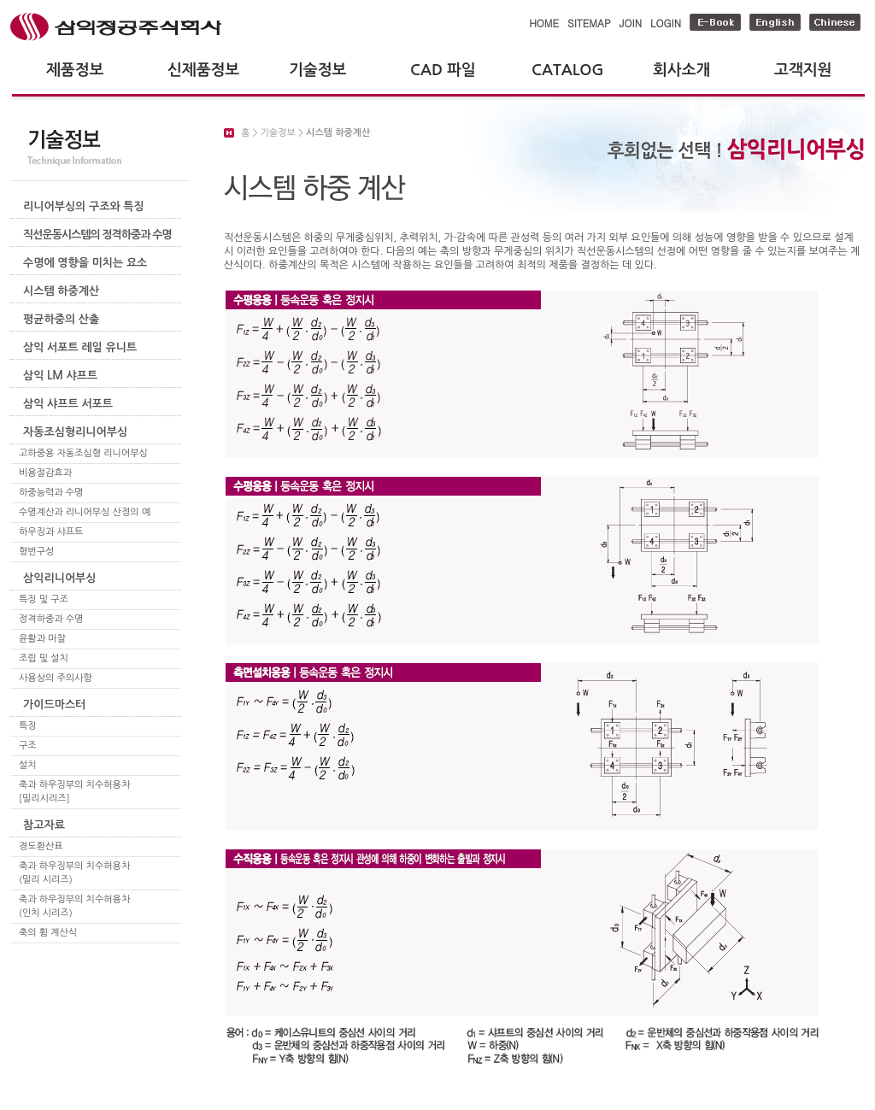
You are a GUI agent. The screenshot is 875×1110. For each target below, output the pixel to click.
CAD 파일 (443, 70)
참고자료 (44, 825)
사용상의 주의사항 (55, 678)
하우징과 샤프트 (51, 532)
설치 (28, 765)
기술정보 (317, 70)
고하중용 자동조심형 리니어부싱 (83, 453)
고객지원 (802, 70)
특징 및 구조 (43, 599)
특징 (28, 726)
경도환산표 (41, 846)
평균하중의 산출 (61, 319)
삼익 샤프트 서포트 (68, 403)
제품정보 (74, 70)
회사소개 (681, 70)
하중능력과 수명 (51, 492)
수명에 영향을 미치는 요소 (85, 262)
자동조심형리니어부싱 (75, 432)
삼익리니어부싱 (60, 578)
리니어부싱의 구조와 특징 (83, 206)
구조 (28, 745)
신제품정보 (203, 70)
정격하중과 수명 (51, 619)
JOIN (631, 22)
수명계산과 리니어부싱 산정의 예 (84, 512)
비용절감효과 (45, 473)
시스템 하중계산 (61, 291)
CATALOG (567, 70)
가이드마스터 (54, 704)
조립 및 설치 (43, 658)
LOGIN (665, 22)
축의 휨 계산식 (48, 932)
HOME (544, 22)
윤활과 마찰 (42, 638)
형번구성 (36, 551)
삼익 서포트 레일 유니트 (80, 347)
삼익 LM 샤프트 (60, 375)
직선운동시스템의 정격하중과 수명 (97, 234)
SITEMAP (589, 22)
